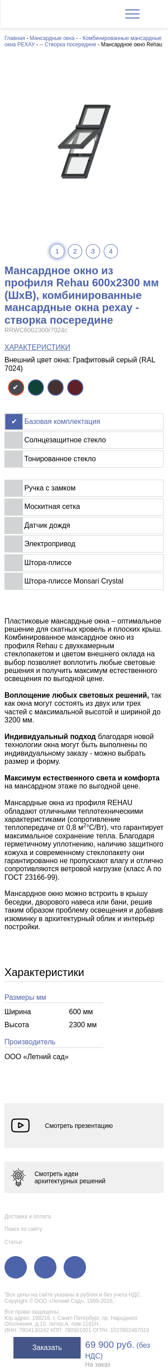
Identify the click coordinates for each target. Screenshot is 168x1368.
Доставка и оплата (27, 1216)
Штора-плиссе (48, 562)
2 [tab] (75, 251)
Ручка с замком (49, 488)
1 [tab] (57, 251)
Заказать (47, 1347)
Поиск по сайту (23, 1229)
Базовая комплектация (62, 421)
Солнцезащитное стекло (65, 440)
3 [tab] (93, 251)
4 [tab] (110, 251)
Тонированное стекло (60, 459)
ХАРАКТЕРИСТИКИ (37, 347)
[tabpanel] (84, 141)
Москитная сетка (52, 506)
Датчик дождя (47, 525)
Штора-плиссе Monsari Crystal (73, 581)
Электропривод (49, 544)
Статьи (13, 1242)
